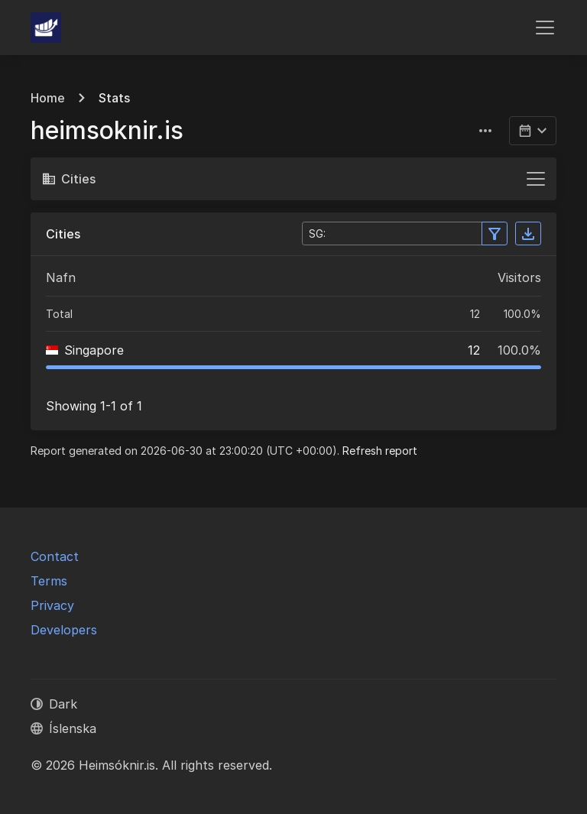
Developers (64, 629)
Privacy (52, 605)
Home (48, 97)
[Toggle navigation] (544, 27)
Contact (55, 556)
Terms (49, 581)
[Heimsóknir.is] (46, 27)
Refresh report (379, 450)
